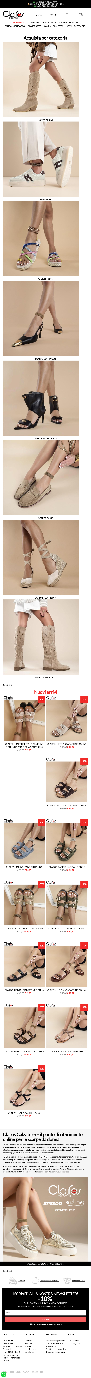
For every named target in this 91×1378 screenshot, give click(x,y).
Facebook (74, 1340)
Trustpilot (7, 685)
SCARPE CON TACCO (68, 22)
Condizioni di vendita (55, 1352)
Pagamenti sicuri (78, 1280)
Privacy (28, 1346)
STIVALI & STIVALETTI (76, 26)
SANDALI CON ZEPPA (53, 26)
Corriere (21, 1281)
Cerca (38, 15)
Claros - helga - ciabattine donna (24, 990)
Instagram (75, 1343)
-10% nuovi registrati (45, 2)
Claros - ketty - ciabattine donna (66, 744)
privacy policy (56, 1324)
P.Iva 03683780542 (11, 1352)
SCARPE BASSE (34, 26)
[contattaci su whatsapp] (3, 1374)
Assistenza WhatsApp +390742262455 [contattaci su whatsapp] (45, 1263)
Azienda (28, 1343)
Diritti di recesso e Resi (56, 1349)
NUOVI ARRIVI (19, 22)
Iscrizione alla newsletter (30, 1350)
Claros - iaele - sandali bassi (67, 1051)
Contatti (28, 1340)
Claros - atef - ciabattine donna (24, 928)
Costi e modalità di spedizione (54, 1345)
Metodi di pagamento (55, 1340)
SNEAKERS (34, 22)
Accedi (53, 14)
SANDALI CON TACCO (15, 26)
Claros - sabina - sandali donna (24, 867)
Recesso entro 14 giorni (49, 1280)
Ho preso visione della (47, 1324)
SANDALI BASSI (49, 22)
